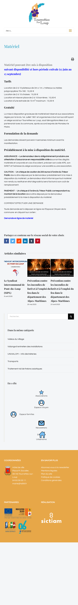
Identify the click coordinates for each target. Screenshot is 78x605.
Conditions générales (51, 480)
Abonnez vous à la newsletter (55, 467)
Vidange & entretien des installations (25, 346)
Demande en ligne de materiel (18, 218)
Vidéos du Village (16, 339)
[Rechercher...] (38, 316)
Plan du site (46, 474)
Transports (13, 361)
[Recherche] (71, 316)
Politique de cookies (50, 477)
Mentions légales (49, 471)
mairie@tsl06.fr (19, 483)
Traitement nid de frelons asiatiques (25, 369)
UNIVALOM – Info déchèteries (22, 354)
